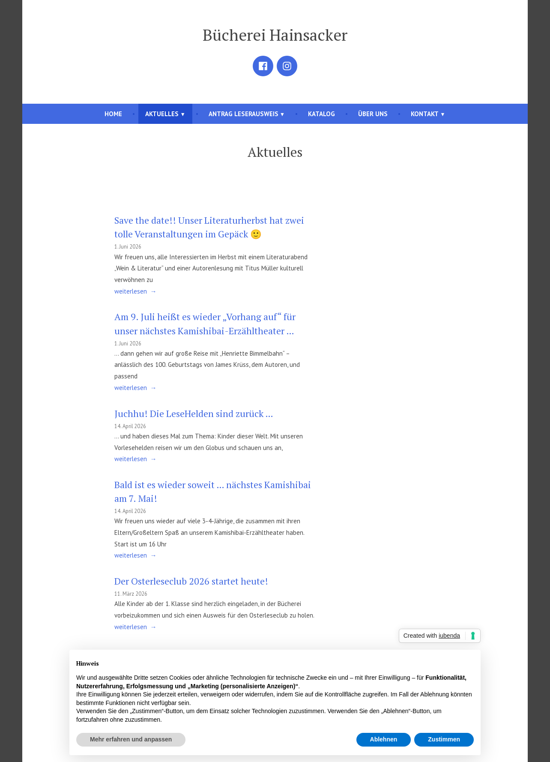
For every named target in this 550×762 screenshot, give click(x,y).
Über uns (373, 114)
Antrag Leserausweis (243, 114)
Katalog (321, 114)
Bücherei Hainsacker (275, 34)
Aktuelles (162, 114)
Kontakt (425, 114)
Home (113, 114)
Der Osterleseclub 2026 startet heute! (191, 581)
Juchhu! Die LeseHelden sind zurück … (193, 414)
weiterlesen (130, 291)
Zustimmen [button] (444, 739)
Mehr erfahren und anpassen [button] (131, 739)
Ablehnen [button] (384, 739)
